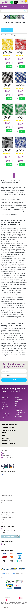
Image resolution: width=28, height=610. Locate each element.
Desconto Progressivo (6, 515)
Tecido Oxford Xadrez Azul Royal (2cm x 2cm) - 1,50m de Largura (20, 86)
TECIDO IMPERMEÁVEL (18, 415)
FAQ (2, 522)
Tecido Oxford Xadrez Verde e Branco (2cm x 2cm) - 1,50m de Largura (8, 119)
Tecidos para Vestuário (9, 430)
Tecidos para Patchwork (6, 35)
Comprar (9, 66)
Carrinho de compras (8, 443)
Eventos (4, 432)
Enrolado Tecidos (5, 34)
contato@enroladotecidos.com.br (11, 457)
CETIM (4, 408)
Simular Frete (7, 6)
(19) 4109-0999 (11, 2)
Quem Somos (4, 493)
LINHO (16, 403)
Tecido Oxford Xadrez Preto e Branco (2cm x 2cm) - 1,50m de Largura (8, 87)
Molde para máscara (6, 519)
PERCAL (17, 405)
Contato (3, 503)
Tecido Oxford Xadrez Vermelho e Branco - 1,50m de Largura (20, 53)
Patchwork (13, 34)
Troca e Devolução (5, 498)
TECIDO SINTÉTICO (20, 412)
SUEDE (4, 411)
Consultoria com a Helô (7, 517)
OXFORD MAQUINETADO (19, 398)
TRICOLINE (5, 406)
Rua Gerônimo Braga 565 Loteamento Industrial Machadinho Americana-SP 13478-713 (12, 530)
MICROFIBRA (5, 413)
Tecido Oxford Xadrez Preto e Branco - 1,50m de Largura (7, 151)
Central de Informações (7, 495)
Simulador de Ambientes (7, 510)
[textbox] (14, 10)
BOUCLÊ (4, 417)
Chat (16, 2)
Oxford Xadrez (17, 35)
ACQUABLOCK (18, 410)
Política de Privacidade (6, 500)
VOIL (3, 402)
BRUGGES (17, 408)
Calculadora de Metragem (7, 512)
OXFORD (4, 400)
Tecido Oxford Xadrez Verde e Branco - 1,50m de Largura (20, 118)
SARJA (16, 401)
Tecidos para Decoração (9, 424)
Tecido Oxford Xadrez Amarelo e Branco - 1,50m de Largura (7, 53)
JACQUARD (5, 397)
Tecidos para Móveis (8, 427)
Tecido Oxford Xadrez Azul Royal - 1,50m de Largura (20, 151)
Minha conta (6, 441)
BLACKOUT (5, 404)
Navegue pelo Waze (9, 536)
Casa (3, 435)
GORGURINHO (5, 415)
